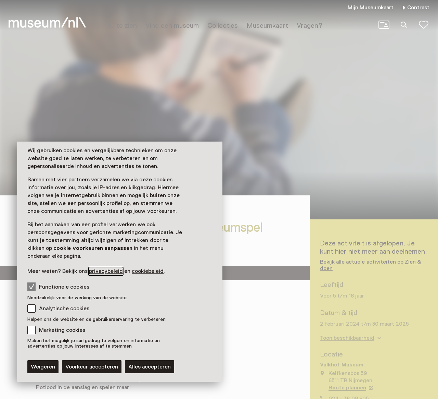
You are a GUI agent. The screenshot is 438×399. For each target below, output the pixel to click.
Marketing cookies (62, 330)
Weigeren (43, 367)
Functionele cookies (58, 286)
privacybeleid (106, 271)
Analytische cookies (64, 308)
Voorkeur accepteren (91, 367)
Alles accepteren (149, 367)
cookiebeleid (148, 271)
